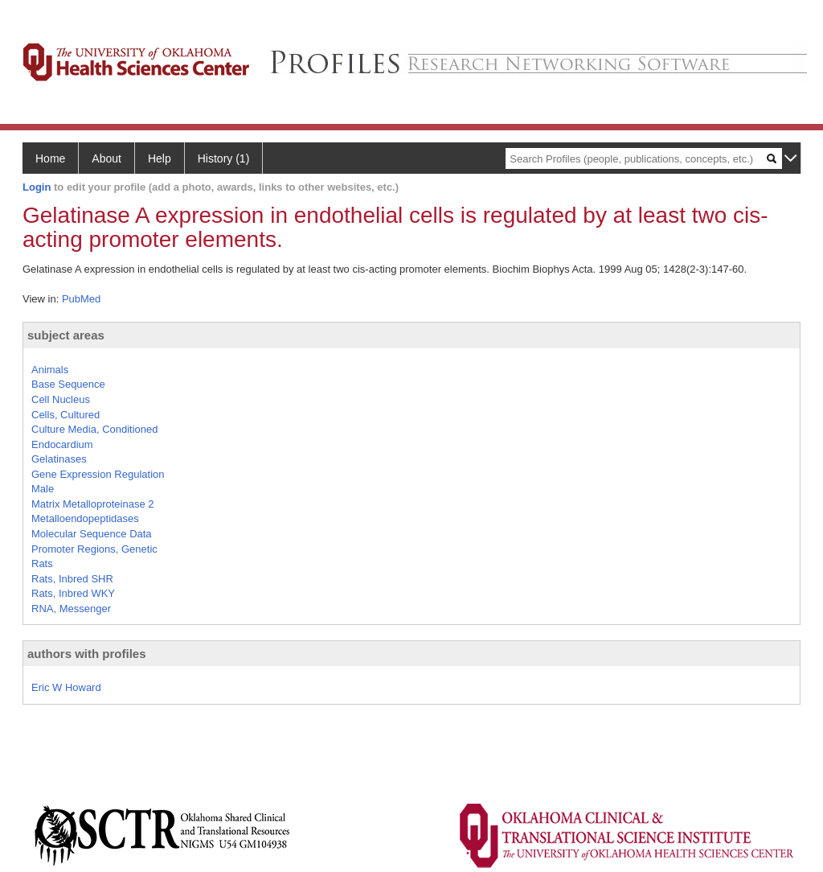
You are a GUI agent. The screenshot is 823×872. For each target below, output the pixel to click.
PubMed (81, 299)
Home (50, 158)
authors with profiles (86, 653)
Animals (49, 370)
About (106, 158)
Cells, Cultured (65, 415)
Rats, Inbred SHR (72, 579)
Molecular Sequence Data (91, 534)
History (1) (224, 158)
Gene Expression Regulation (98, 474)
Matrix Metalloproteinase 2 (92, 504)
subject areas (65, 335)
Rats (42, 563)
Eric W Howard (66, 687)
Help (159, 158)
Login (37, 187)
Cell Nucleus (60, 399)
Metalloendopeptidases (85, 518)
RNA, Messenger (71, 609)
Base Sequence (68, 384)
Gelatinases (59, 459)
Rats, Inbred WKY (73, 593)
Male (42, 489)
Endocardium (62, 444)
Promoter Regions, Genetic (94, 549)
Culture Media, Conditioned (94, 429)
